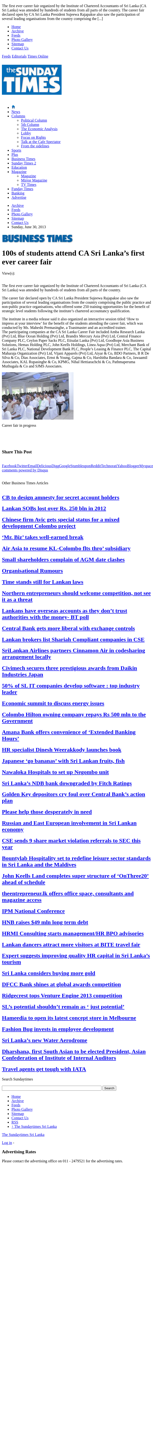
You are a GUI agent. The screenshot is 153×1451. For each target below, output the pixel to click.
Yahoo (122, 466)
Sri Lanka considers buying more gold (48, 973)
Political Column (34, 120)
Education (19, 167)
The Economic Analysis (39, 129)
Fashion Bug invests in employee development (58, 1029)
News (15, 112)
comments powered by (25, 470)
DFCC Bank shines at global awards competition (61, 984)
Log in (7, 1143)
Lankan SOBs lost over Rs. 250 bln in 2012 (54, 508)
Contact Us (20, 48)
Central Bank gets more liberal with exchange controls (68, 628)
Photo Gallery (22, 40)
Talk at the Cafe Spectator (41, 142)
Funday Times (22, 189)
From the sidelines (35, 146)
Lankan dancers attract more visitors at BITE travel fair (71, 944)
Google (64, 466)
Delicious (44, 466)
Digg (55, 466)
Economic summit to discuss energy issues (53, 703)
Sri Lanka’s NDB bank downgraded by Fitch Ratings (67, 783)
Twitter (22, 466)
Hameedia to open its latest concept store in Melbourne (69, 1018)
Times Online (37, 56)
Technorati (109, 466)
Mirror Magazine (34, 180)
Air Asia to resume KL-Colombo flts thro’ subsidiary (66, 548)
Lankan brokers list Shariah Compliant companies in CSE (73, 639)
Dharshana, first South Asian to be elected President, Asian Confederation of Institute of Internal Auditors (74, 1054)
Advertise (18, 197)
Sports (16, 150)
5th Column (30, 125)
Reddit (96, 466)
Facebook (9, 466)
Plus (14, 155)
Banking (17, 193)
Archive (17, 31)
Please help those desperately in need (47, 812)
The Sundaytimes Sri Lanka (34, 1126)
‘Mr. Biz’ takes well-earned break (43, 537)
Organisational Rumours (32, 571)
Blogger (133, 466)
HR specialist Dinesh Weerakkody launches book (61, 750)
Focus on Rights (33, 137)
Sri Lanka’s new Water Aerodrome (44, 1040)
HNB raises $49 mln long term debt (45, 922)
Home (16, 27)
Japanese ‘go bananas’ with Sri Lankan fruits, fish (63, 761)
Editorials (19, 56)
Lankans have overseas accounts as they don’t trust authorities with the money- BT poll (64, 614)
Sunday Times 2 (23, 163)
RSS (14, 1122)
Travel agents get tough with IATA (44, 1069)
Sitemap (17, 44)
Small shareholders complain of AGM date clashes (63, 559)
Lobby (26, 133)
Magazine (18, 172)
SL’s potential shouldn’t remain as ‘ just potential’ (63, 1007)
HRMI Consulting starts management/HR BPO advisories (73, 933)
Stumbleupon (80, 466)
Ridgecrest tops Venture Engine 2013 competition (62, 995)
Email (32, 466)
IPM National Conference (33, 911)
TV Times (28, 185)
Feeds (15, 35)
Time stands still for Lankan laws (42, 582)
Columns (18, 116)
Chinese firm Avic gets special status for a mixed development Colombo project (60, 522)
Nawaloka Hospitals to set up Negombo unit (55, 772)
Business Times (23, 159)
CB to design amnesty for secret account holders (60, 497)
